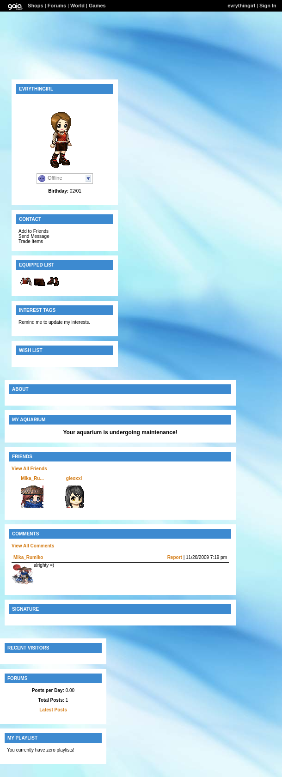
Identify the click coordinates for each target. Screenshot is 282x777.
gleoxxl (74, 478)
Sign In (267, 5)
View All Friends (29, 468)
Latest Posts (53, 709)
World (77, 5)
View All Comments (33, 545)
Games (97, 5)
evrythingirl (241, 5)
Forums (57, 5)
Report (174, 557)
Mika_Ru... (32, 478)
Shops (35, 5)
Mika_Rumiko (28, 557)
